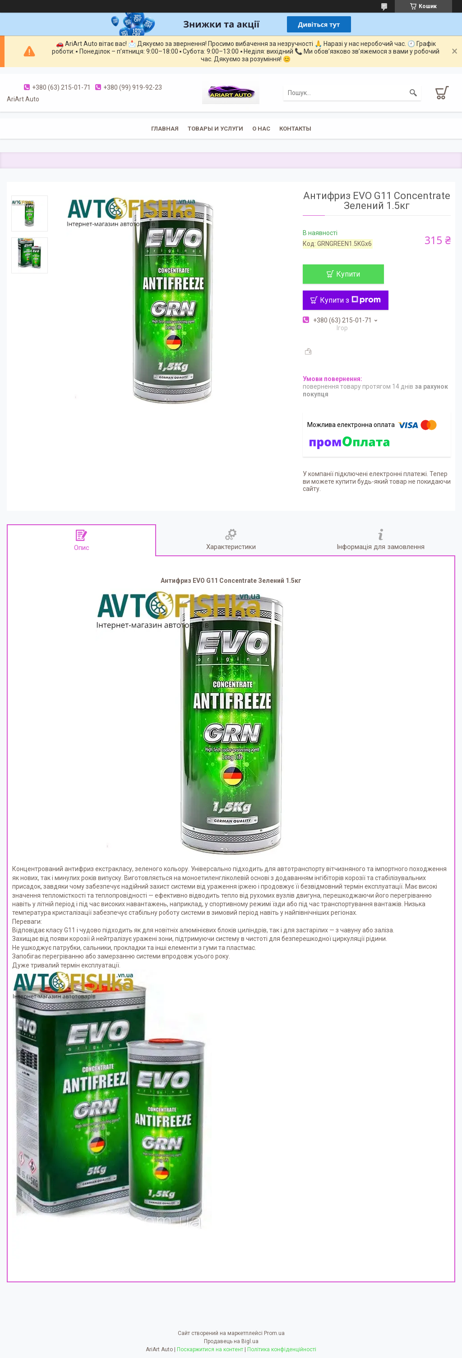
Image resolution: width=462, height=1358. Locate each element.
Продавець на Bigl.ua (231, 1341)
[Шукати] (413, 93)
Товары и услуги (215, 128)
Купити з (350, 300)
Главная (165, 128)
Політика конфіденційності (281, 1349)
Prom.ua (274, 1333)
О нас (261, 128)
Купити (348, 274)
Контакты (295, 128)
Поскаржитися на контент (210, 1349)
